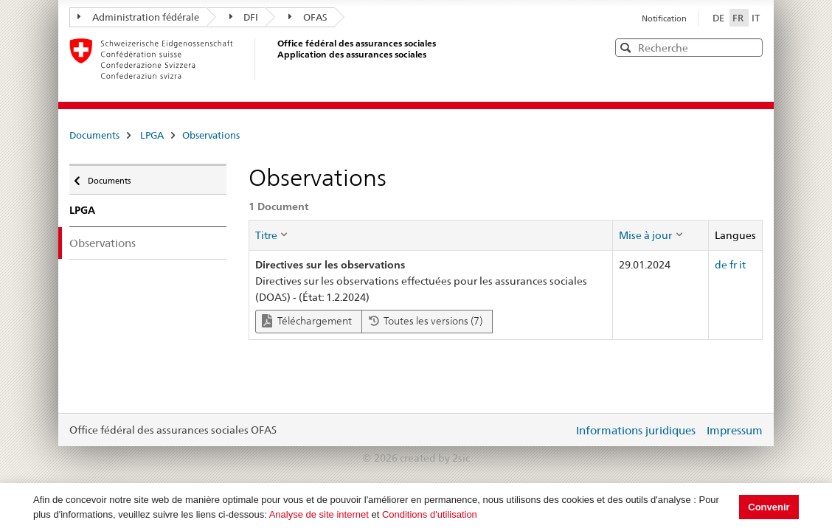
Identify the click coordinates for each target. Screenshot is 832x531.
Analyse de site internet (319, 514)
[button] (750, 47)
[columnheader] (431, 235)
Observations (211, 135)
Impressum (735, 430)
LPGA (152, 135)
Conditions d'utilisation (429, 514)
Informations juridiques (636, 430)
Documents (94, 135)
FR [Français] (739, 18)
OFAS (307, 17)
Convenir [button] (768, 507)
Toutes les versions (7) (425, 321)
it (742, 265)
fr (733, 265)
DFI (244, 17)
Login (559, 430)
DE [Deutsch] (720, 18)
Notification (664, 18)
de (721, 265)
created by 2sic (435, 458)
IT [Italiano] (756, 18)
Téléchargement (307, 321)
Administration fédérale (138, 17)
